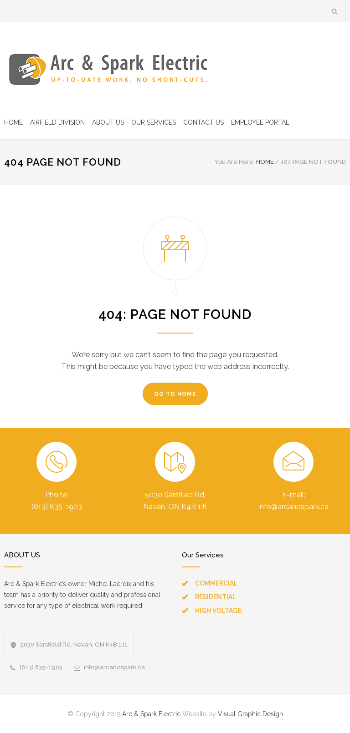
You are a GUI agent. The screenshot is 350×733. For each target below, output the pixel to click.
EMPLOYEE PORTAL (260, 122)
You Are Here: (235, 161)
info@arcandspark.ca (114, 667)
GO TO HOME (175, 394)
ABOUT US (108, 122)
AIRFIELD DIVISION (57, 122)
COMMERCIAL (216, 583)
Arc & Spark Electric (151, 714)
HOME (13, 122)
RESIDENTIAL (215, 597)
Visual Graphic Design (250, 714)
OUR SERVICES (153, 122)
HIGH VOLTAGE (218, 610)
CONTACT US (203, 122)
